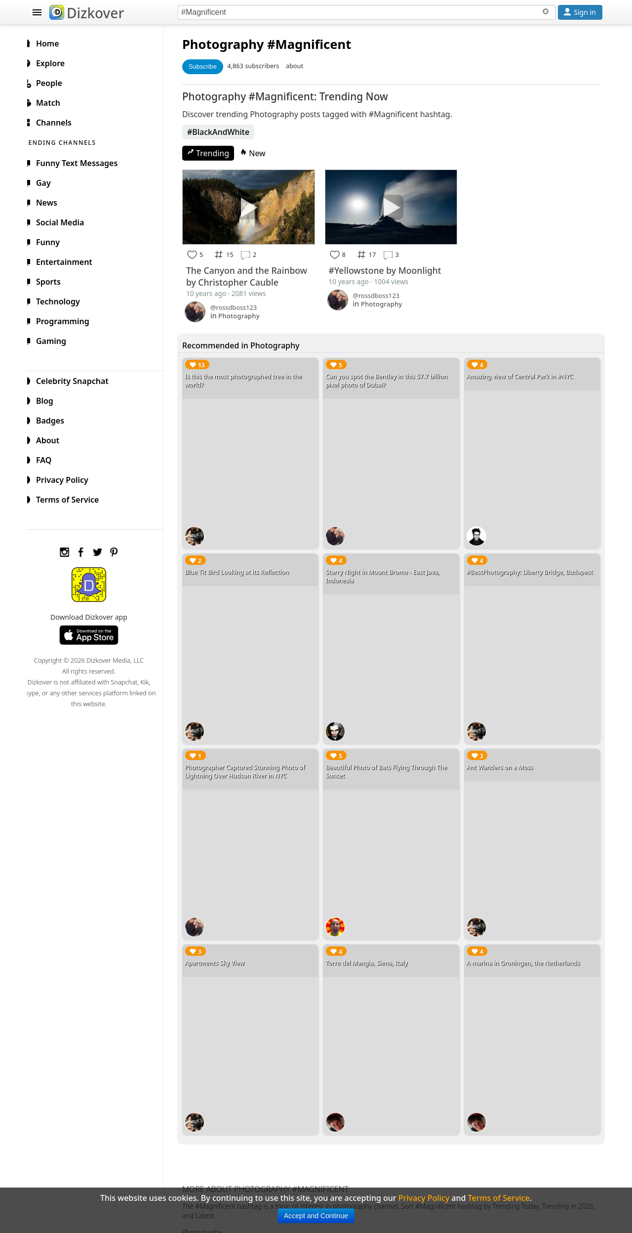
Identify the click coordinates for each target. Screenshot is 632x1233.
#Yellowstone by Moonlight (390, 269)
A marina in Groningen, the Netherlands (526, 950)
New (261, 153)
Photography (231, 44)
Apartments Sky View (222, 950)
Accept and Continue (316, 1216)
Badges (55, 419)
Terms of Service (72, 498)
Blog (50, 399)
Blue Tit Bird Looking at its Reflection (245, 566)
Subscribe (211, 66)
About (53, 438)
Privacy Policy (67, 478)
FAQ (49, 458)
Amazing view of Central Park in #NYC (522, 375)
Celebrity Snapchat (77, 379)
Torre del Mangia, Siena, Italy (372, 950)
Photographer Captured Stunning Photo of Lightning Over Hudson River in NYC (253, 762)
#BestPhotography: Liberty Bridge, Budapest (532, 566)
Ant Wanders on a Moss (502, 758)
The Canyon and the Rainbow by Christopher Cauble (254, 275)
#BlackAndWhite (226, 132)
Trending (216, 153)
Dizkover (86, 12)
